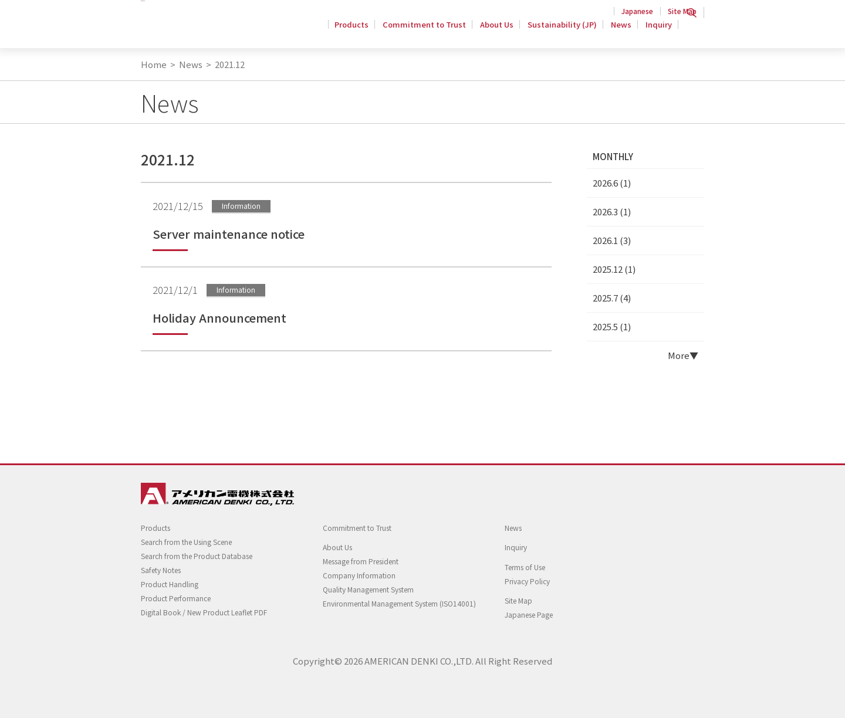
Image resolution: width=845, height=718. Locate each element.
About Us (502, 31)
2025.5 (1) (612, 326)
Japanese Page (529, 614)
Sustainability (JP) (565, 31)
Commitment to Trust (431, 31)
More (678, 355)
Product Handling (169, 584)
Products (360, 31)
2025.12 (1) (614, 269)
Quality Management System (368, 589)
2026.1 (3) (612, 240)
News (623, 31)
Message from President (360, 561)
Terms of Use (525, 567)
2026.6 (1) (612, 183)
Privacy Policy (527, 581)
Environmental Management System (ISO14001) (399, 603)
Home (154, 64)
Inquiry (658, 31)
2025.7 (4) (612, 298)
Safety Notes (161, 570)
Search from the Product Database (196, 556)
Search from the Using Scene (186, 542)
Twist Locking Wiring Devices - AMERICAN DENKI (215, 30)
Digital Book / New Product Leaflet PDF (204, 612)
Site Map (682, 11)
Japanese (637, 11)
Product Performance (176, 598)
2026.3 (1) (612, 211)
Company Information (359, 575)
